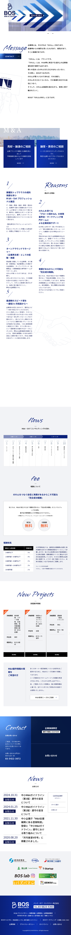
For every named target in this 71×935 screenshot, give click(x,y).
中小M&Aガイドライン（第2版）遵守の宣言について (32, 819)
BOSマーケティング (56, 920)
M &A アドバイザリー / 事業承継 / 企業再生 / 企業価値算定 (33, 913)
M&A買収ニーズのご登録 (44, 706)
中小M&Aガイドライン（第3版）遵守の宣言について (32, 807)
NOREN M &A (35, 915)
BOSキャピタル (19, 920)
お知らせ (54, 819)
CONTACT (9, 56)
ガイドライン (43, 924)
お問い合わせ (51, 764)
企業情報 (12, 924)
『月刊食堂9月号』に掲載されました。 (32, 848)
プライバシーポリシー (27, 924)
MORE (14, 664)
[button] (48, 33)
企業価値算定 (51, 739)
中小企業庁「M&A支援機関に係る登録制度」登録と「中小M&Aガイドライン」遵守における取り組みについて (32, 835)
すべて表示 (55, 814)
